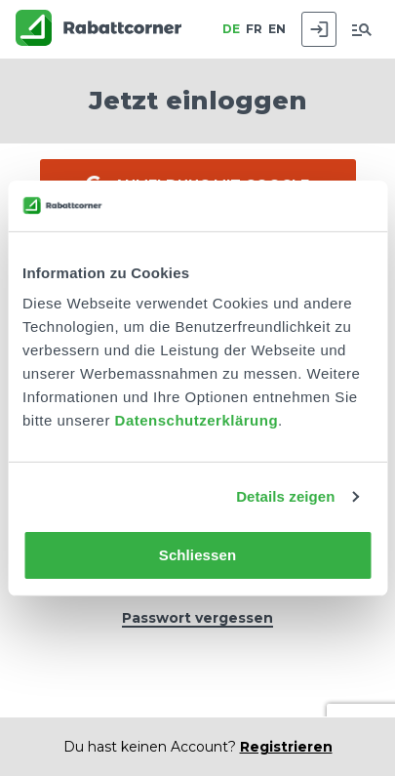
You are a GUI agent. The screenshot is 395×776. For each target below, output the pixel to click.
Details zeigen (285, 496)
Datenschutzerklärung (197, 420)
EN (277, 28)
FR (254, 28)
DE (231, 28)
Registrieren (286, 747)
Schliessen (197, 555)
